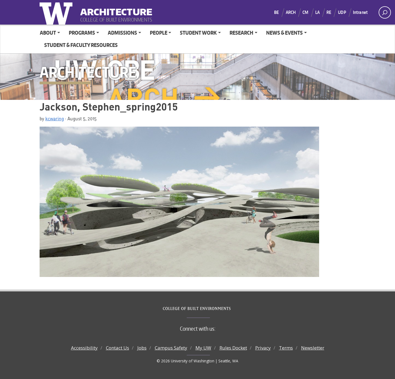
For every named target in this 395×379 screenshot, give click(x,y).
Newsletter (312, 348)
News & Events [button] (284, 32)
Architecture (114, 8)
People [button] (158, 32)
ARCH (291, 12)
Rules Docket (233, 348)
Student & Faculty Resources (81, 44)
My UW (203, 348)
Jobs (142, 348)
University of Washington (57, 12)
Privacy (263, 348)
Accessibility (84, 348)
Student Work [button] (198, 32)
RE (328, 12)
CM (305, 12)
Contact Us (117, 348)
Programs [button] (82, 32)
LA (317, 12)
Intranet (360, 12)
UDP (342, 12)
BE (276, 12)
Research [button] (241, 32)
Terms (286, 348)
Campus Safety (171, 348)
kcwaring (54, 118)
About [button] (48, 32)
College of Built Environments (208, 308)
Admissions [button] (122, 32)
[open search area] (385, 12)
